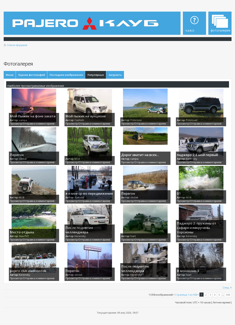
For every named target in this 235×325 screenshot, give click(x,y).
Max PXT (24, 236)
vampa (23, 120)
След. (226, 288)
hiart (133, 236)
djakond (79, 197)
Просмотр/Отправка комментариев (32, 124)
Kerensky (191, 159)
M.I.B (77, 159)
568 (228, 295)
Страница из (186, 295)
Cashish (79, 120)
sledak (23, 159)
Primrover (136, 120)
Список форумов (17, 45)
